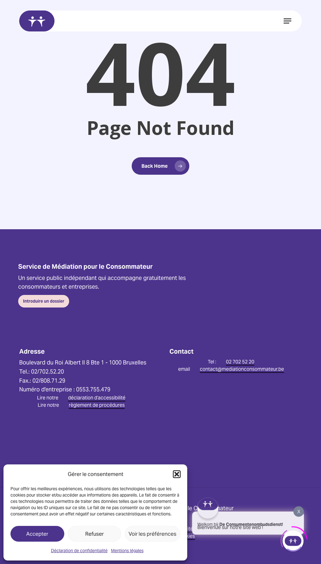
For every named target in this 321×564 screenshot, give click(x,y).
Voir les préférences (152, 533)
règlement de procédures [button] (97, 405)
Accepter (37, 533)
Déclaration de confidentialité (79, 550)
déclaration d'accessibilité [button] (96, 398)
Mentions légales (127, 550)
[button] (176, 474)
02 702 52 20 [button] (240, 362)
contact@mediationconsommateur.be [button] (242, 369)
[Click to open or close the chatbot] (293, 539)
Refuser (94, 533)
